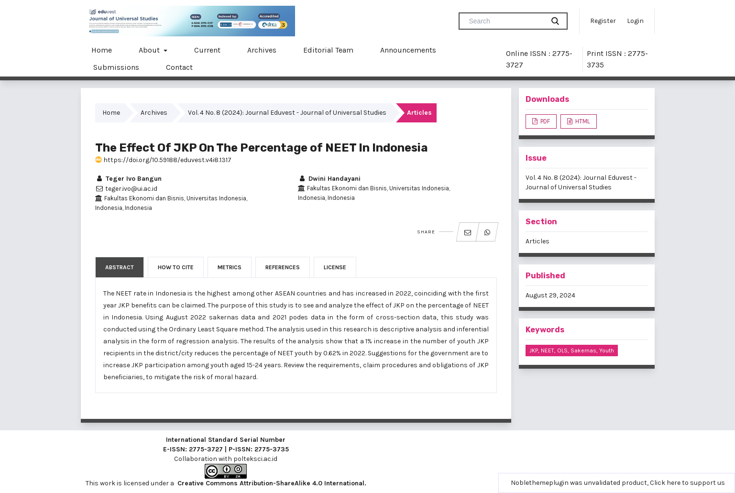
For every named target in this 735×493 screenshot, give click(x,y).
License (335, 267)
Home (101, 50)
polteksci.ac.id (255, 459)
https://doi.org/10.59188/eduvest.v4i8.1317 (163, 160)
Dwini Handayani (329, 179)
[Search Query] (505, 21)
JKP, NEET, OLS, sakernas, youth (571, 350)
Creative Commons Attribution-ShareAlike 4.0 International (270, 483)
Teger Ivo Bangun (128, 179)
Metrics (229, 267)
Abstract (119, 267)
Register (603, 21)
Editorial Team (328, 50)
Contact (179, 67)
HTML (582, 121)
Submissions (116, 67)
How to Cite (176, 267)
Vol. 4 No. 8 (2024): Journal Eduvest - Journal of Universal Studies (287, 113)
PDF (544, 121)
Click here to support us (687, 483)
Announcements (408, 50)
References (282, 267)
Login (635, 21)
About (150, 50)
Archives (261, 50)
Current (207, 50)
